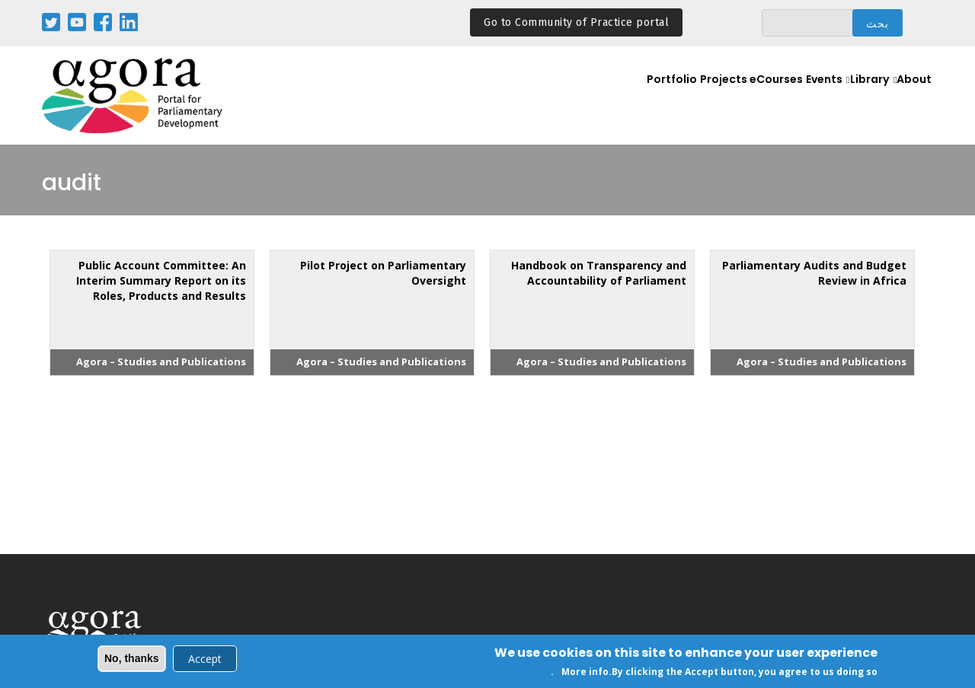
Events (802, 96)
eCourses (745, 96)
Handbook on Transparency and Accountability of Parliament (598, 273)
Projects (685, 96)
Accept (205, 659)
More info (585, 673)
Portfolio (629, 96)
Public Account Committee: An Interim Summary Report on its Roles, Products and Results (161, 280)
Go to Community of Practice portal (576, 22)
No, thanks (131, 659)
